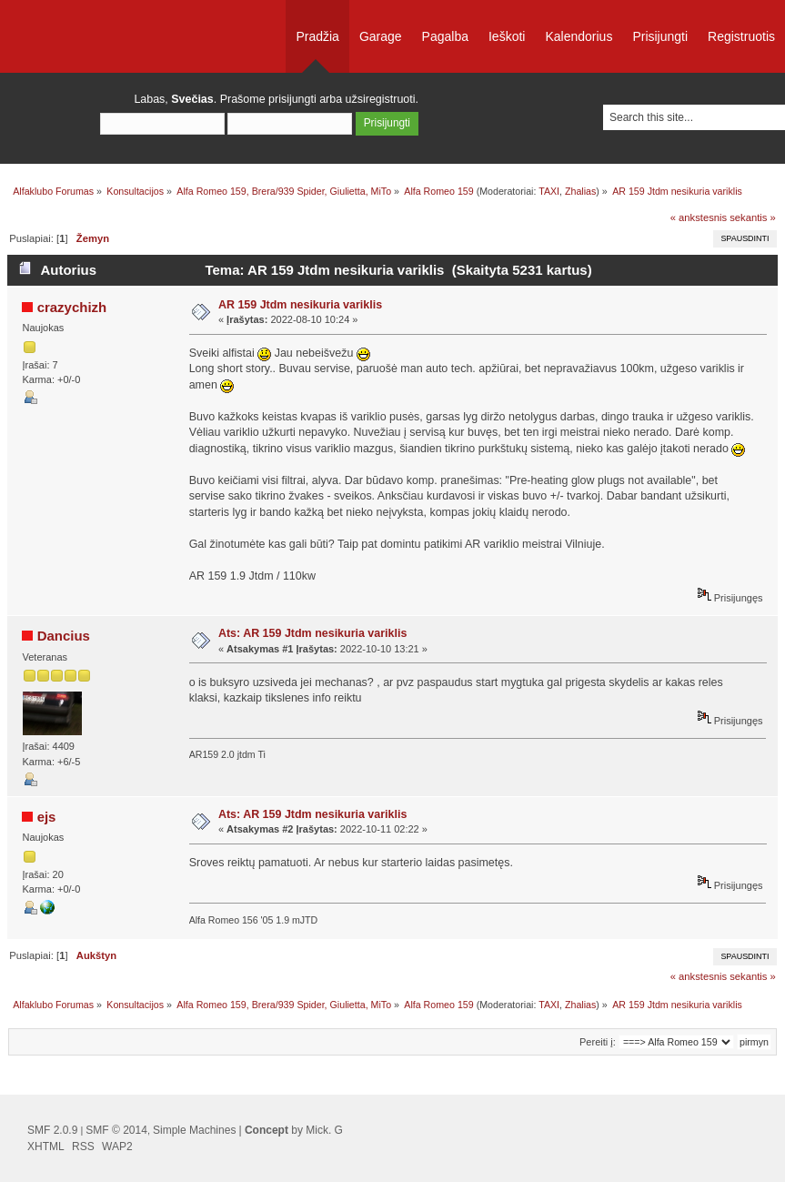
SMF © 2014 (116, 1130)
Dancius (63, 635)
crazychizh (72, 307)
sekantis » (753, 217)
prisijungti (292, 99)
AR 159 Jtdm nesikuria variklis (300, 304)
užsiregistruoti (381, 99)
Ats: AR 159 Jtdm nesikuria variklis (312, 633)
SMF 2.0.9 (52, 1130)
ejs (46, 816)
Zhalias (580, 191)
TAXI (548, 191)
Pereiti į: (597, 1041)
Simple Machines (194, 1130)
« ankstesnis (698, 217)
